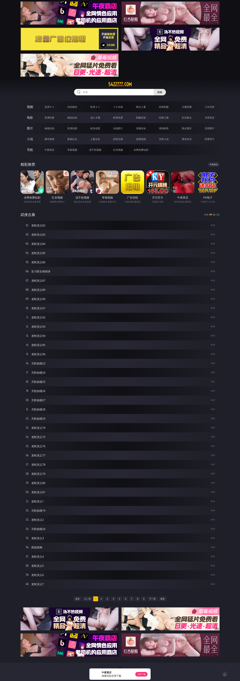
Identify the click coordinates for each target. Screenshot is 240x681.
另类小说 (164, 139)
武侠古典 (118, 139)
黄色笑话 (187, 139)
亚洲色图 (72, 128)
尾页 (162, 598)
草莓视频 (72, 149)
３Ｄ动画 (118, 107)
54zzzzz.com (120, 84)
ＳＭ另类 (209, 107)
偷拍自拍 (72, 117)
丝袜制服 (164, 107)
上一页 (87, 598)
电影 (30, 117)
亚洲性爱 (49, 117)
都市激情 (49, 139)
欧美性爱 (118, 117)
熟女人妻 (141, 107)
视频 (30, 107)
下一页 (152, 598)
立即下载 (141, 674)
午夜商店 (49, 149)
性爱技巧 (209, 139)
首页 (77, 598)
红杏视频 (118, 149)
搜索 (159, 92)
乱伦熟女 (187, 117)
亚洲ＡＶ (49, 107)
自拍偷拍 (72, 107)
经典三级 (164, 117)
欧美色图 (95, 128)
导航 (30, 150)
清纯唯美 (164, 128)
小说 (30, 139)
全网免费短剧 (141, 149)
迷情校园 (141, 139)
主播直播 (187, 107)
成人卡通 (95, 117)
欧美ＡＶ (95, 107)
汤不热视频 (95, 149)
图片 (30, 128)
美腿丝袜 (141, 128)
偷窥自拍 (49, 128)
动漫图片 (118, 128)
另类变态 (209, 117)
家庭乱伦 (72, 139)
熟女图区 (187, 128)
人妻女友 (95, 139)
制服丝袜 (141, 117)
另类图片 (209, 128)
